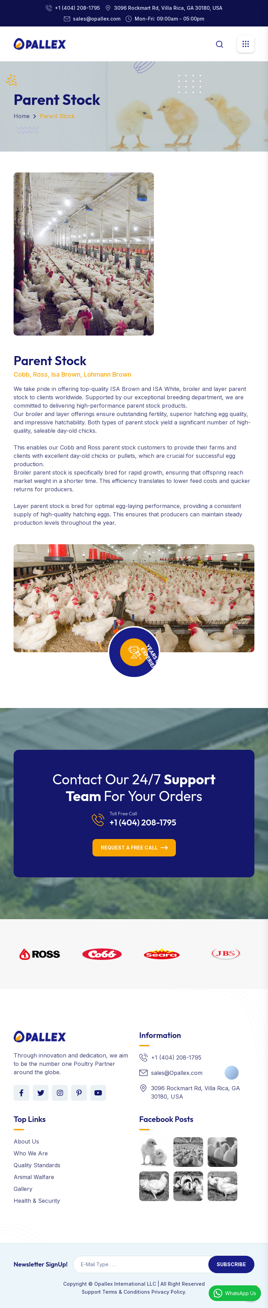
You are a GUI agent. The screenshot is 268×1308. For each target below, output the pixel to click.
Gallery (23, 1188)
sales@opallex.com (96, 19)
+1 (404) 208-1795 (77, 8)
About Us (26, 1141)
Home (22, 116)
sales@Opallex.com (176, 1072)
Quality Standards (37, 1165)
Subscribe (231, 1264)
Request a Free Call (129, 848)
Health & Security (37, 1200)
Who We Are (31, 1153)
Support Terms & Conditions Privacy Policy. (134, 1292)
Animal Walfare (34, 1177)
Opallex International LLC (125, 1284)
